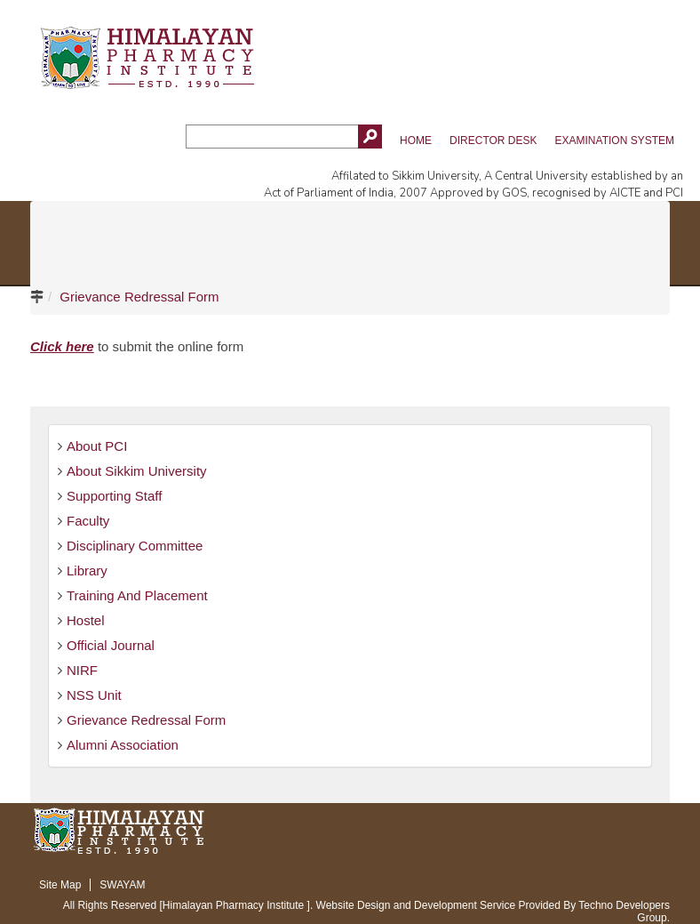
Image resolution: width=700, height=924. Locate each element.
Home (416, 140)
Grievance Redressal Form (139, 296)
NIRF (82, 670)
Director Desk (493, 140)
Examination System (614, 140)
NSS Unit (94, 695)
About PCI (97, 446)
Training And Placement (137, 595)
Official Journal (111, 645)
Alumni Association (123, 744)
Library (87, 570)
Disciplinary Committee (135, 545)
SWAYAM (122, 885)
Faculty (88, 520)
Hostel (86, 620)
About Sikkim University (137, 470)
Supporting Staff (114, 495)
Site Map (60, 885)
